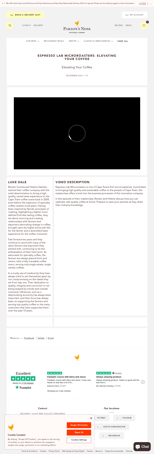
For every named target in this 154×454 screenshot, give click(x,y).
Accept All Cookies (79, 425)
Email (51, 338)
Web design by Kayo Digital (73, 451)
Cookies (43, 451)
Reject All (79, 433)
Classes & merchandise (114, 451)
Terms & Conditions (29, 451)
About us (99, 451)
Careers (90, 451)
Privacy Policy (54, 451)
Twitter (41, 338)
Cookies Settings (79, 440)
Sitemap (129, 451)
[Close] (91, 418)
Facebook (29, 338)
